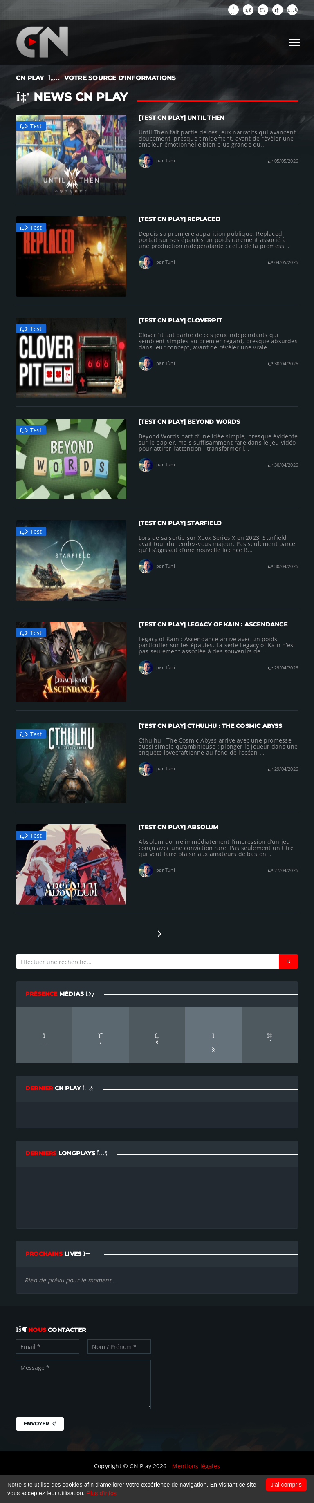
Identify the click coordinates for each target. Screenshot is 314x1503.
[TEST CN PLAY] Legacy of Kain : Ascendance (213, 624)
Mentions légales (196, 1466)
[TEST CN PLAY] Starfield (180, 523)
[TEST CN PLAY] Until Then (181, 117)
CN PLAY (30, 78)
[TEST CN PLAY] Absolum (179, 827)
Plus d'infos (102, 1493)
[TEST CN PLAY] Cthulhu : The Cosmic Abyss (211, 725)
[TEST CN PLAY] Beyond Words (189, 421)
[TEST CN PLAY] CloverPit (180, 320)
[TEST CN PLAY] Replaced (179, 219)
